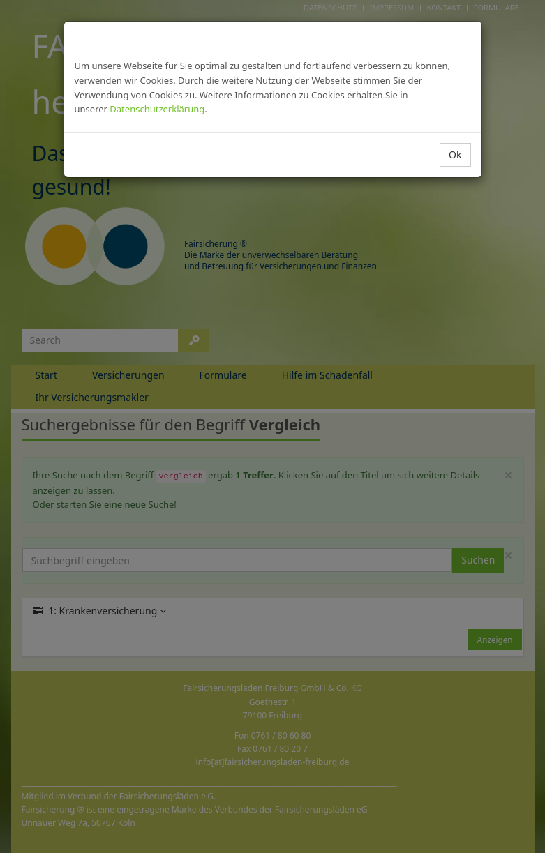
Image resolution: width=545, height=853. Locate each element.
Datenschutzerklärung (157, 109)
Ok (455, 154)
